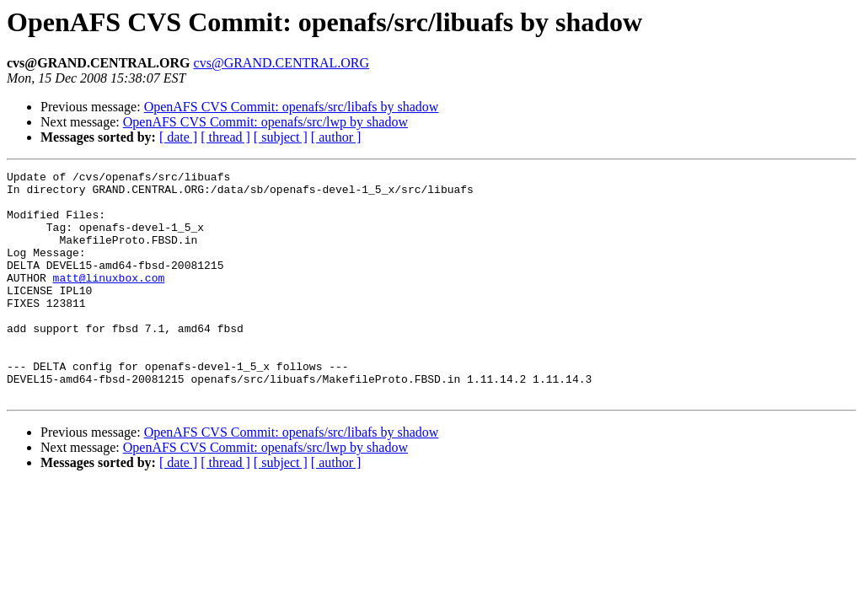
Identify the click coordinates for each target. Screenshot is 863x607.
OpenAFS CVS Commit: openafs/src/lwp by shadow (265, 122)
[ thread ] (225, 137)
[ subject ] (281, 137)
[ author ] (336, 137)
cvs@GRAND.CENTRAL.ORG (282, 63)
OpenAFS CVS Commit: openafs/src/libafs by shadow (291, 106)
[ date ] (178, 137)
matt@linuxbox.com (109, 300)
